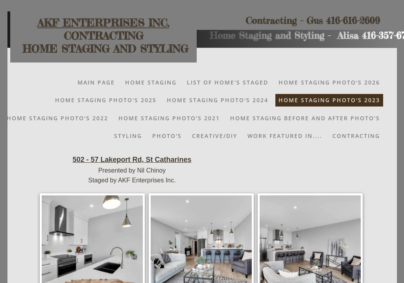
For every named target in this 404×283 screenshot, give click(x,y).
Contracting (356, 136)
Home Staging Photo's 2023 (329, 100)
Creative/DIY (214, 136)
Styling (128, 136)
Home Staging (151, 82)
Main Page (96, 82)
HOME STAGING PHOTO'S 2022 (57, 118)
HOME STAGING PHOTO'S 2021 (169, 118)
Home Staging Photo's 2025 (106, 100)
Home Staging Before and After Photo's (305, 118)
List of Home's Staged (227, 82)
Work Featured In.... (284, 136)
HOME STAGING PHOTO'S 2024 (217, 100)
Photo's (167, 136)
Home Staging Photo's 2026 (329, 82)
